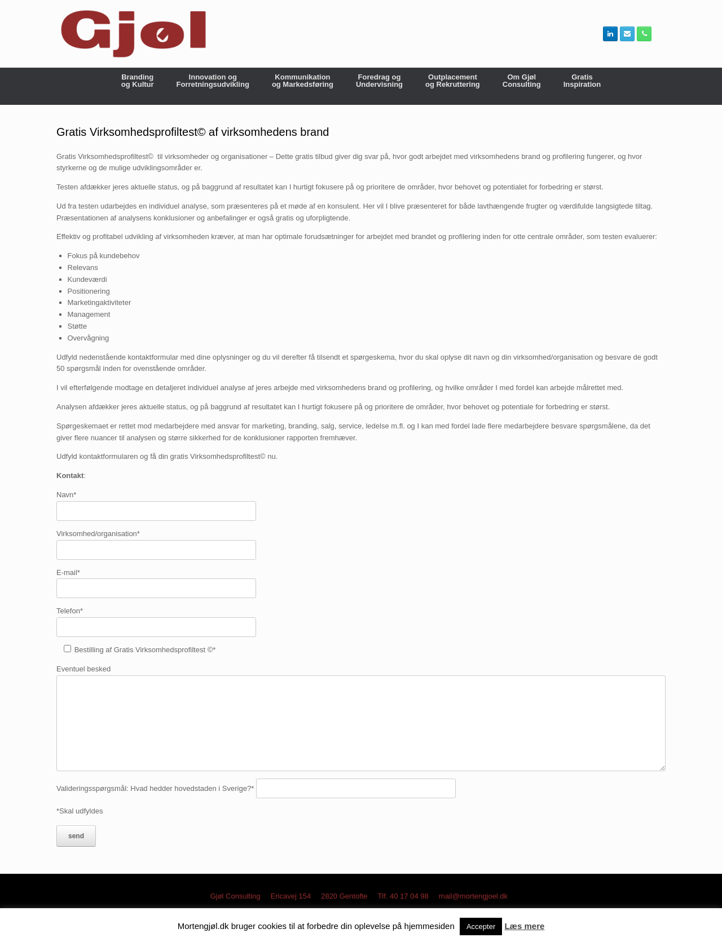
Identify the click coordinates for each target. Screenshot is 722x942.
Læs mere (524, 926)
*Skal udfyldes (79, 811)
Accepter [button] (480, 926)
